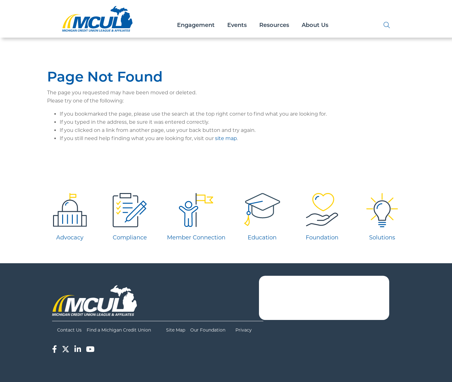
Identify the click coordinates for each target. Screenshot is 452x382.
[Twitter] (65, 349)
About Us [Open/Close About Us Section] (315, 25)
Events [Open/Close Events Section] (237, 25)
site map (226, 138)
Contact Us (69, 330)
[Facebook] (54, 349)
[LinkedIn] (77, 349)
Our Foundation (207, 330)
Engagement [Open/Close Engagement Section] (196, 25)
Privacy (243, 330)
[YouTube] (90, 349)
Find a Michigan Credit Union (119, 330)
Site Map (175, 330)
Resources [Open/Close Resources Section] (274, 25)
